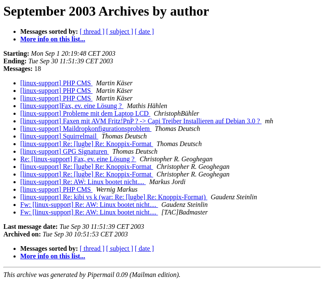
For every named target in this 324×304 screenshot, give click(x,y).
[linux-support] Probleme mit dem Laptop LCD (85, 113)
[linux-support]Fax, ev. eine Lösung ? (72, 105)
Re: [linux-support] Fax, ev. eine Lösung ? (78, 159)
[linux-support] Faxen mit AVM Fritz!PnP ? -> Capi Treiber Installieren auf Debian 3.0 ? (141, 121)
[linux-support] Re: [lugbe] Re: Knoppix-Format (86, 143)
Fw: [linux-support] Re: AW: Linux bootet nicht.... (89, 204)
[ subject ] (119, 31)
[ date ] (144, 31)
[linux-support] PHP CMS (56, 83)
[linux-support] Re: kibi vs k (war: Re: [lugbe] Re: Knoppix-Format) (113, 197)
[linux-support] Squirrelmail (59, 136)
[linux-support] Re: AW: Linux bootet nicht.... (83, 181)
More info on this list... (52, 39)
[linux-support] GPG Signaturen (64, 151)
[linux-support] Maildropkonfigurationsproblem (85, 128)
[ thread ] (92, 31)
